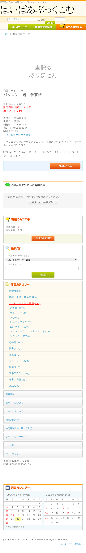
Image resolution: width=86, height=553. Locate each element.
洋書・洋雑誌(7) (18, 379)
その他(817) (16, 342)
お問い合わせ (12, 419)
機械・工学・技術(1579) (23, 297)
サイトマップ (12, 454)
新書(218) (14, 348)
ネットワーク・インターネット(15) (30, 331)
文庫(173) (14, 354)
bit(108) (14, 317)
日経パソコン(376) (20, 322)
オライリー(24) (18, 312)
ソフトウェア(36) (20, 336)
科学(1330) (15, 291)
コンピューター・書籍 (18, 134)
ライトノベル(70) (19, 361)
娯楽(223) (14, 367)
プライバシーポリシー (16, 436)
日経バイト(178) (19, 326)
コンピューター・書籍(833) (24, 303)
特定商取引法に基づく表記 (19, 428)
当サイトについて (14, 402)
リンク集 (10, 445)
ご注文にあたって (14, 411)
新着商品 (10, 394)
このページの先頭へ (72, 543)
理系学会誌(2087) (19, 373)
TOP (6, 34)
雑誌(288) (14, 386)
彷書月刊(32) (17, 308)
